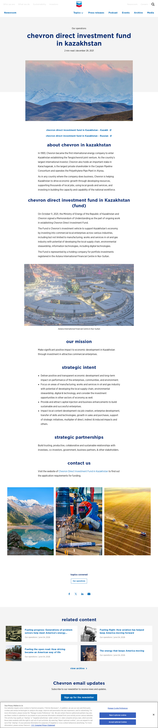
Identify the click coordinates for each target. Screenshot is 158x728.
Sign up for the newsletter (79, 697)
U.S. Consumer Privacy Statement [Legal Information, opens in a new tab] (43, 725)
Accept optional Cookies (118, 722)
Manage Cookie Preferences (118, 708)
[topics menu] (78, 13)
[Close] (154, 715)
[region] (79, 715)
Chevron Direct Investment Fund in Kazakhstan (83, 471)
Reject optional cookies (117, 715)
